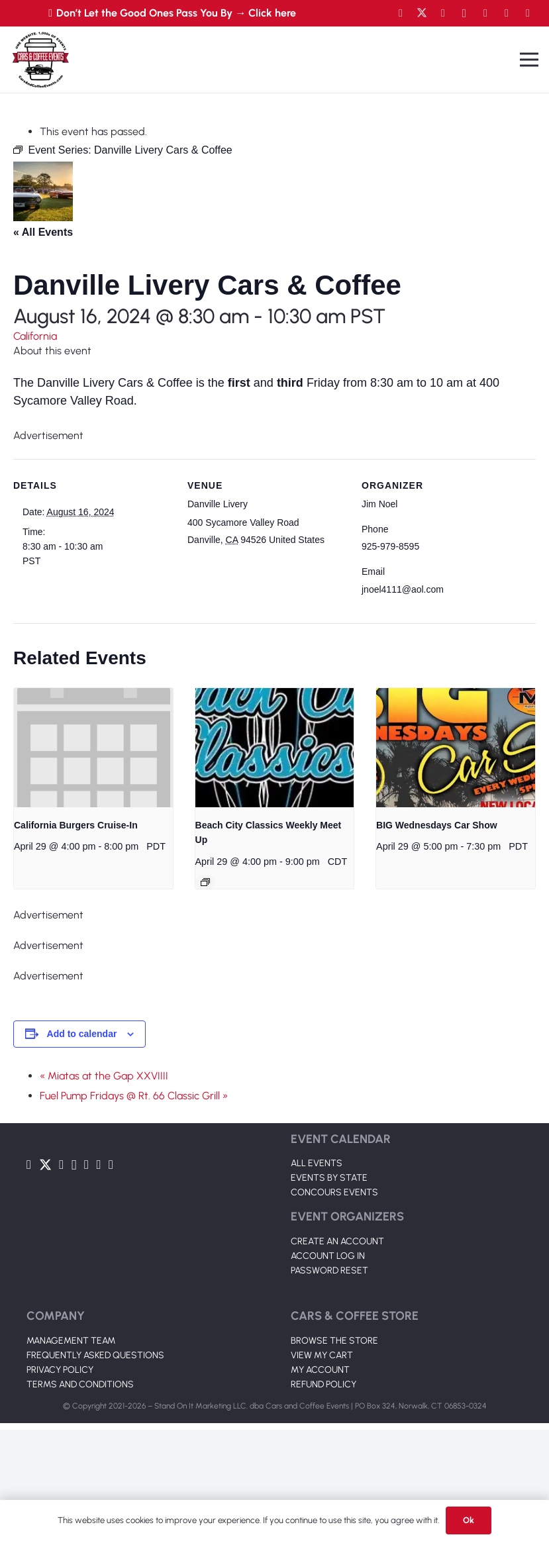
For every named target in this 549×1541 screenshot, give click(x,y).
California (35, 336)
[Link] (40, 59)
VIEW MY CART (322, 1355)
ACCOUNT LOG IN (328, 1256)
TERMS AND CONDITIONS (80, 1384)
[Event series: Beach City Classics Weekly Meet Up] (205, 882)
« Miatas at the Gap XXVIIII (104, 1075)
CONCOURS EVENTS (334, 1192)
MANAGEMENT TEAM (70, 1340)
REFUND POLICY (323, 1384)
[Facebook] (400, 13)
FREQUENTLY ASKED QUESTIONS (95, 1355)
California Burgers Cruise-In (76, 825)
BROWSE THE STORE (334, 1340)
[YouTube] (443, 13)
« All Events (43, 232)
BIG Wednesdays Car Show (436, 825)
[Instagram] (464, 13)
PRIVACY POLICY (59, 1369)
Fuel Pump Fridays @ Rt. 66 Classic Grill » (134, 1095)
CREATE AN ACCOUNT (337, 1241)
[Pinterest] (527, 13)
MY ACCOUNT (320, 1369)
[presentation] (93, 747)
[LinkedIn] (485, 13)
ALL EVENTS (316, 1163)
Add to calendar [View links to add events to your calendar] (82, 1033)
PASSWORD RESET (329, 1270)
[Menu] (529, 59)
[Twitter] (421, 13)
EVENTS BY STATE (329, 1177)
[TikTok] (506, 13)
